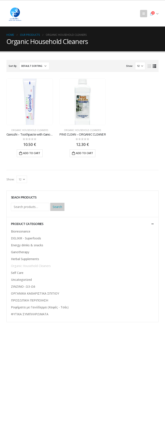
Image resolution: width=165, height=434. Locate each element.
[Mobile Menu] (143, 13)
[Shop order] (34, 66)
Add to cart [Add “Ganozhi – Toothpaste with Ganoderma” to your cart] (31, 153)
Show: (129, 65)
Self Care (17, 273)
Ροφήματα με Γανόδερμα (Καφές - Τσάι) (40, 307)
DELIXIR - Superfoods (26, 238)
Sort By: (13, 65)
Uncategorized (21, 280)
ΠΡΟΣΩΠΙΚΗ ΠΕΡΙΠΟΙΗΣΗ (29, 300)
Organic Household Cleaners (29, 130)
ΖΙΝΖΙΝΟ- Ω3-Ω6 (23, 286)
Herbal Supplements (25, 259)
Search (57, 207)
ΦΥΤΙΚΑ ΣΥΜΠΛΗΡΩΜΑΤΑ (29, 314)
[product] (30, 102)
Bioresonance (20, 231)
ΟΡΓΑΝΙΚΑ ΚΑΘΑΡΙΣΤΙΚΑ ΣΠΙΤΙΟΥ (35, 293)
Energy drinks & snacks (27, 245)
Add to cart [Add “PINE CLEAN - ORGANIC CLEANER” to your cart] (84, 153)
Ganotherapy (20, 252)
